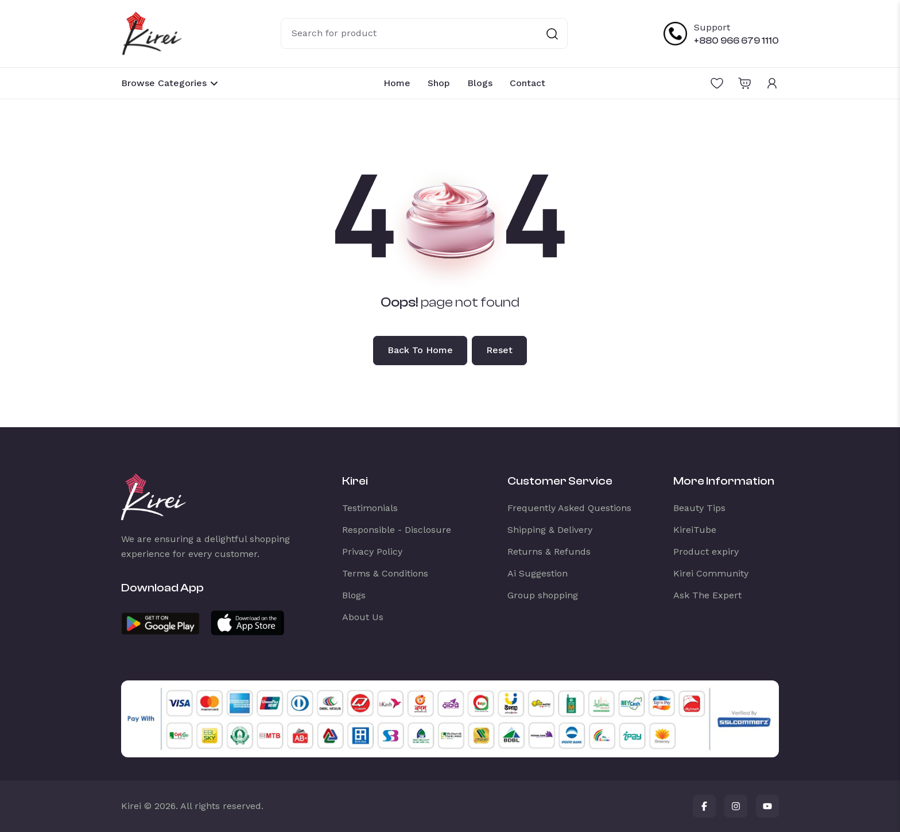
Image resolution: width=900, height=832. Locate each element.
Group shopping (542, 595)
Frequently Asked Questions (569, 507)
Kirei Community (710, 573)
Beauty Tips (699, 507)
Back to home (420, 350)
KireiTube (694, 529)
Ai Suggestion (537, 573)
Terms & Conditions (385, 573)
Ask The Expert (707, 595)
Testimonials (370, 507)
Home (396, 83)
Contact (527, 83)
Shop (439, 83)
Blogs (479, 83)
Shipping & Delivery (549, 529)
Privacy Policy (372, 551)
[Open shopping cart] (744, 83)
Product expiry (706, 551)
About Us (362, 617)
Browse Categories (170, 83)
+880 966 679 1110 (736, 41)
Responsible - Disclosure (396, 529)
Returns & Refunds (549, 551)
